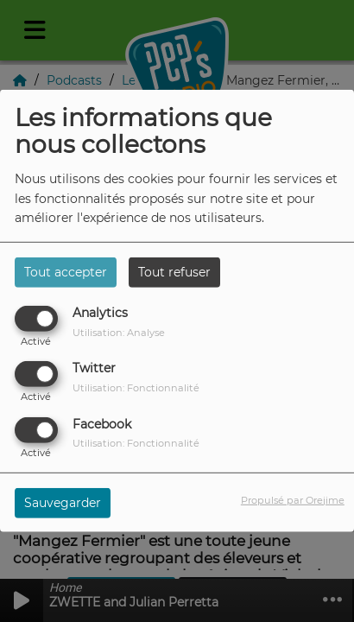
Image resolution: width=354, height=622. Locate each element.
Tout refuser (174, 272)
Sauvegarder (62, 502)
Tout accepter (65, 272)
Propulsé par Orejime (293, 499)
